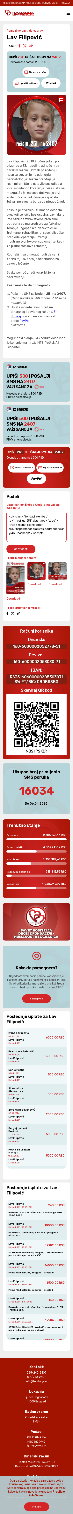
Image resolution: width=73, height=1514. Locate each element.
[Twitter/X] (25, 46)
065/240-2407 (36, 1372)
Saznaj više (36, 998)
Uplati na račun (35, 72)
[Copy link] (31, 46)
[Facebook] (19, 46)
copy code (21, 549)
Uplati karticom (26, 83)
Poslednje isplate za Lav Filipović (31, 1190)
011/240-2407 (36, 1377)
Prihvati (36, 1506)
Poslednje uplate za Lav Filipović (31, 1019)
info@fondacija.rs (36, 1381)
